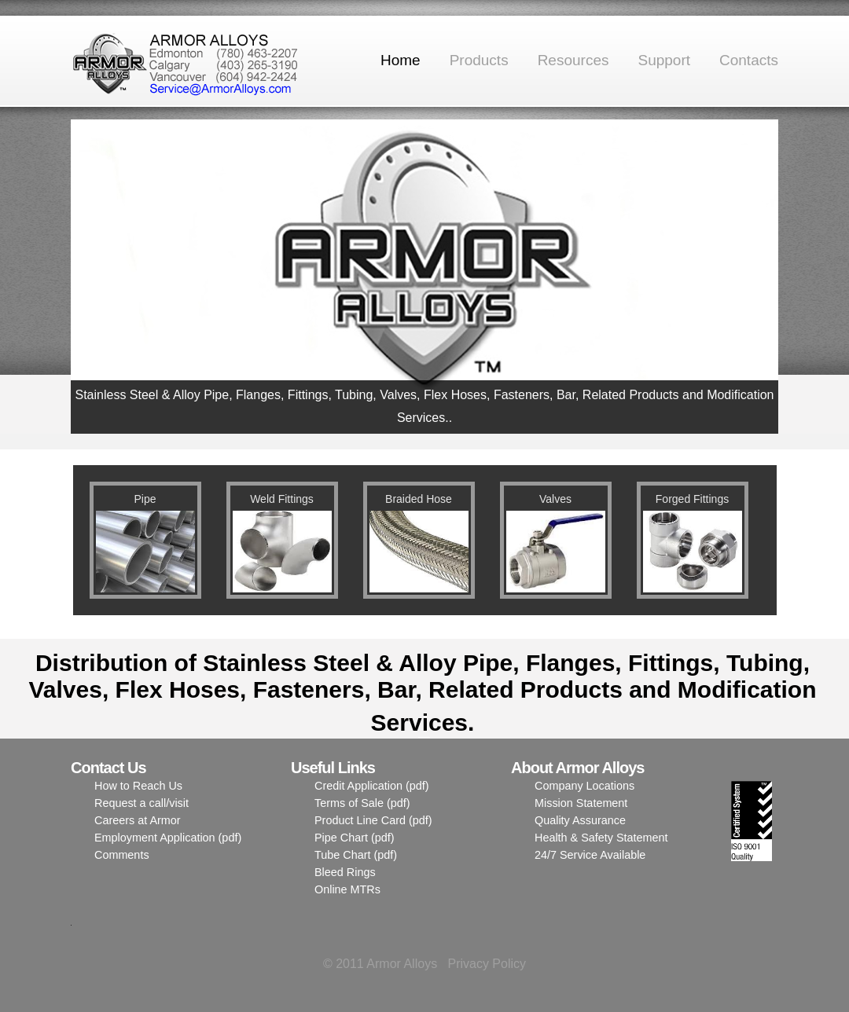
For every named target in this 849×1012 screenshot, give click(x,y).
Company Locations (584, 785)
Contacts (748, 60)
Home (400, 60)
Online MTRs (347, 889)
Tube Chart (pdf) (355, 855)
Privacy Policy (486, 963)
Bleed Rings (345, 872)
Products (479, 60)
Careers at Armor (137, 820)
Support (664, 60)
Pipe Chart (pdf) (354, 837)
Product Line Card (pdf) (373, 820)
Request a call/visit (141, 803)
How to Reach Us (138, 785)
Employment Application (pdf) (167, 837)
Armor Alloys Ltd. (189, 61)
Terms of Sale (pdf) (362, 803)
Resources (573, 60)
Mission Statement (581, 803)
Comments (121, 855)
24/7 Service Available (590, 855)
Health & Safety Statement (601, 837)
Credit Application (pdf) (371, 785)
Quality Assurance (580, 820)
